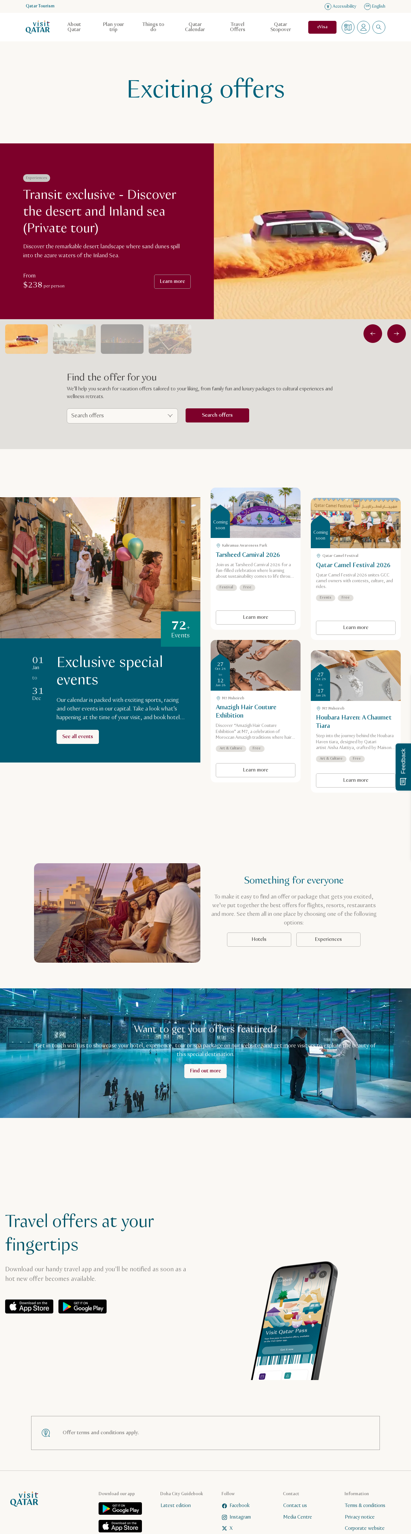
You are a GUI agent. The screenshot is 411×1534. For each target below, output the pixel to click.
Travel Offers (237, 27)
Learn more (172, 281)
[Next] (396, 333)
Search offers (217, 415)
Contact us (295, 1505)
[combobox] (378, 27)
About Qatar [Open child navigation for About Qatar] (74, 27)
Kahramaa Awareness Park (241, 545)
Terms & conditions (365, 1505)
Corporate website (365, 1528)
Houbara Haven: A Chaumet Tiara (354, 721)
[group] (107, 226)
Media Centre (297, 1516)
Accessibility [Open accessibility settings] (340, 6)
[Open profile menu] (363, 27)
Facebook (235, 1505)
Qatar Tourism (40, 6)
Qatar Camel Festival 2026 (353, 565)
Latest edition (176, 1505)
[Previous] (372, 333)
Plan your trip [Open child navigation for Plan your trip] (113, 27)
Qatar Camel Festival (337, 555)
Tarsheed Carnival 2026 (248, 555)
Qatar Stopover (280, 27)
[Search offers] (122, 415)
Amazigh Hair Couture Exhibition (246, 711)
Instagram (236, 1516)
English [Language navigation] (374, 6)
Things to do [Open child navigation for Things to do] (153, 27)
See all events (77, 736)
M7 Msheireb (230, 698)
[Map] (348, 27)
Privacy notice (360, 1516)
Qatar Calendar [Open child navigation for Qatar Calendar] (195, 27)
